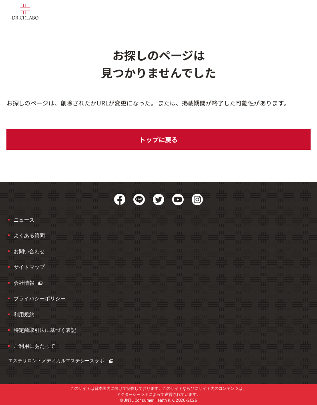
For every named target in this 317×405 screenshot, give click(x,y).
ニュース (24, 220)
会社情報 (28, 283)
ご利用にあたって (34, 346)
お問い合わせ (29, 251)
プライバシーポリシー (40, 299)
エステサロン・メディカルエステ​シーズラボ (60, 360)
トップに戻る (158, 139)
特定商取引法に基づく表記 (45, 330)
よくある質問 (29, 235)
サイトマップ (29, 267)
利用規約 (24, 315)
